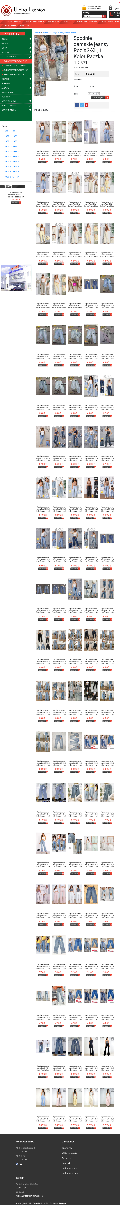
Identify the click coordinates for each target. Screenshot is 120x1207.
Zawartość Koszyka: (94, 7)
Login (115, 8)
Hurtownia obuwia (70, 1173)
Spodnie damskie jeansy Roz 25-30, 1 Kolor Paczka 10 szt (43, 356)
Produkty (37, 33)
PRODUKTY (67, 1148)
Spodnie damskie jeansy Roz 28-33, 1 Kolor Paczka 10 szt (107, 306)
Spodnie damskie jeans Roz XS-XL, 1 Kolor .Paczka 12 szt (91, 153)
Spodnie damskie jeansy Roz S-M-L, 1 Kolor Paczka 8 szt (43, 1068)
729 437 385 (22, 1188)
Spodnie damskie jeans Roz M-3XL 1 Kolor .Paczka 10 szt (43, 153)
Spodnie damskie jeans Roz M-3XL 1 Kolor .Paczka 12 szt (75, 153)
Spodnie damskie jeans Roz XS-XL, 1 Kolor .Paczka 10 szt (107, 153)
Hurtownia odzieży (70, 1168)
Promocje (66, 1158)
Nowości (66, 1163)
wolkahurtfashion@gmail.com (29, 1196)
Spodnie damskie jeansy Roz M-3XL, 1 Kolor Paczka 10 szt (107, 407)
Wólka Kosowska (69, 1153)
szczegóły (15, 196)
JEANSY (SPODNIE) (49, 33)
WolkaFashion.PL (40, 1203)
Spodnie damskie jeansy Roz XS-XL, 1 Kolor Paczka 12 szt (75, 458)
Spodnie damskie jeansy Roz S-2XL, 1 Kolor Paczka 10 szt (91, 306)
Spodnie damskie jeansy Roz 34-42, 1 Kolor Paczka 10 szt (43, 814)
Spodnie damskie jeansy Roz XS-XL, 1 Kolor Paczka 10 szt (59, 458)
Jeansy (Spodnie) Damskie (67, 33)
